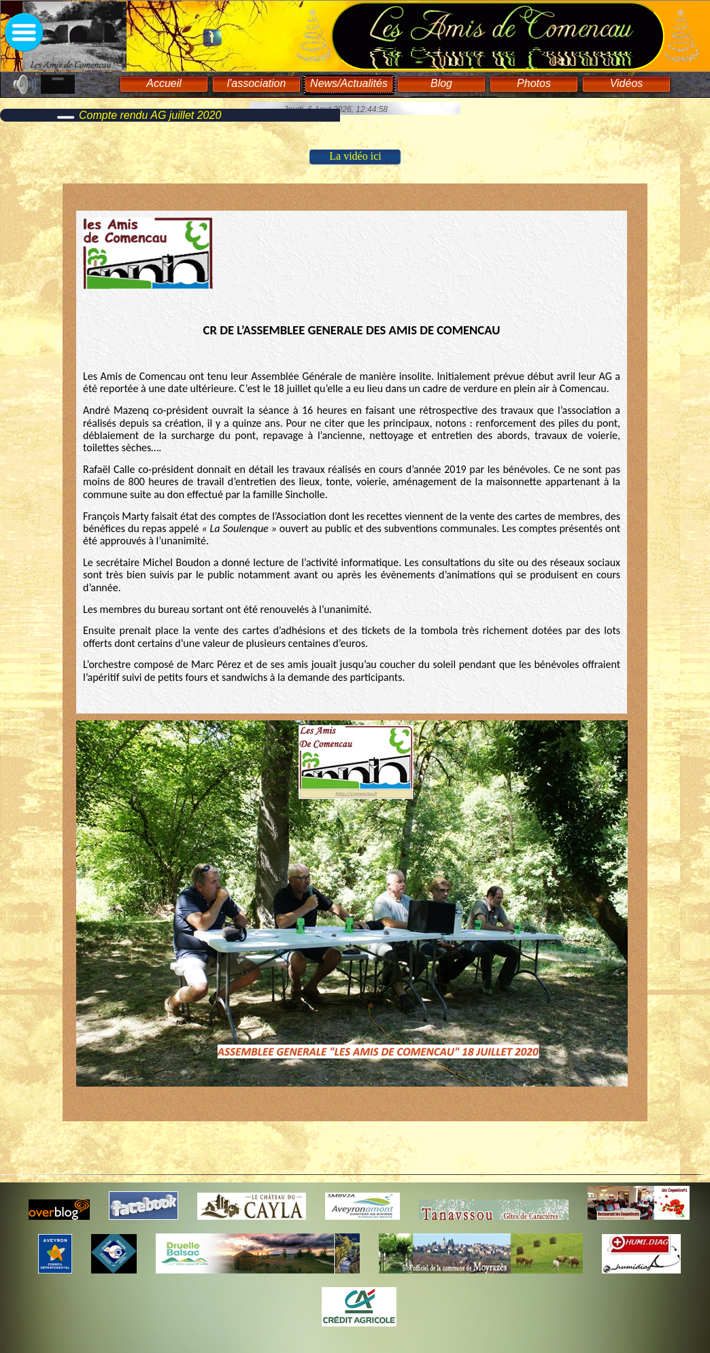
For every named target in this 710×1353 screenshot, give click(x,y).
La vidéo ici (355, 156)
